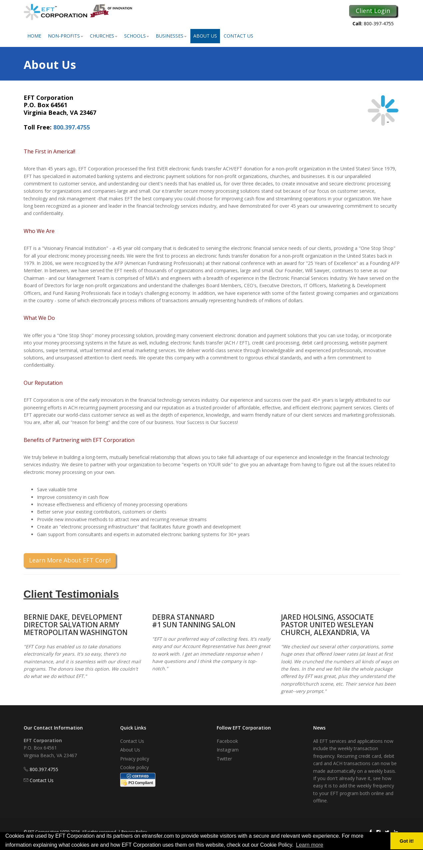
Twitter (224, 758)
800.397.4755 (71, 127)
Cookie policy (134, 767)
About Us (205, 36)
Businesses (171, 36)
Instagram (228, 749)
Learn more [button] (309, 845)
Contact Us (238, 36)
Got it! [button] (407, 841)
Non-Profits (65, 36)
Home (34, 36)
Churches (103, 36)
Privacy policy (134, 758)
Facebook (227, 741)
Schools (136, 36)
